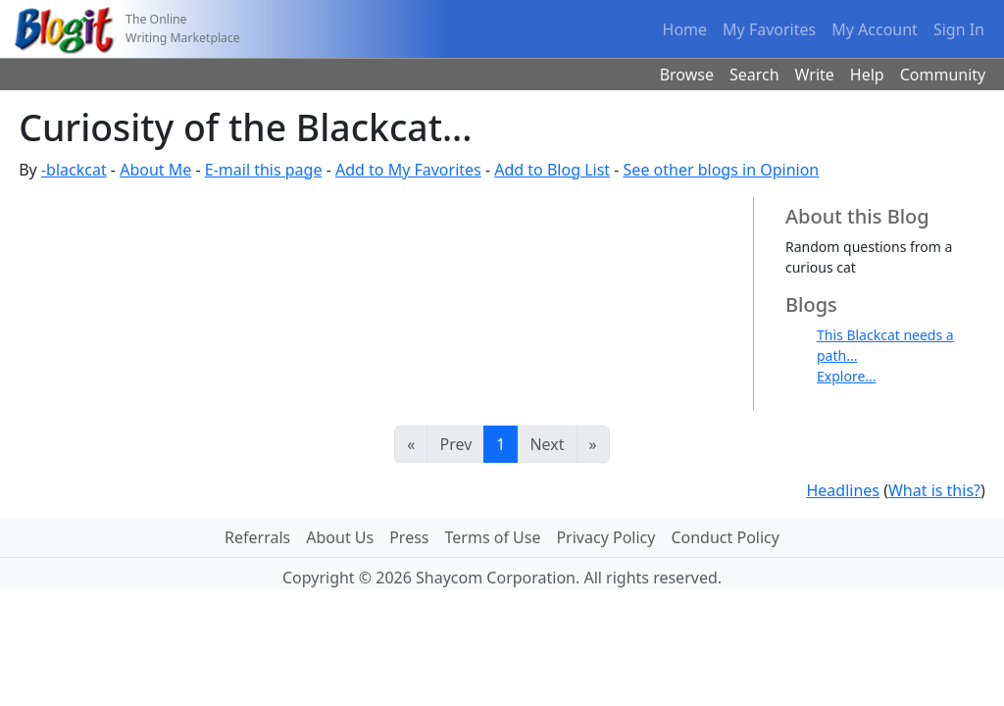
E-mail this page (264, 169)
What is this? (934, 490)
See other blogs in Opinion (722, 169)
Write (814, 74)
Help (867, 74)
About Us (340, 537)
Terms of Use (493, 537)
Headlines (842, 490)
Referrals (257, 537)
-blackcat (74, 169)
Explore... (847, 376)
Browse (687, 74)
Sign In (958, 29)
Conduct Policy (724, 537)
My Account (874, 29)
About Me (155, 169)
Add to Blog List (552, 169)
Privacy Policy (605, 537)
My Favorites (769, 29)
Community (943, 74)
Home (685, 29)
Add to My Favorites (408, 169)
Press (408, 537)
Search (754, 74)
